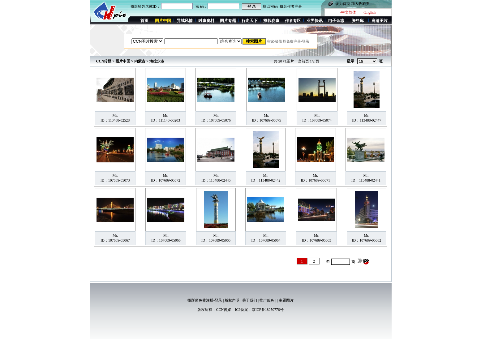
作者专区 (293, 20)
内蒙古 (139, 61)
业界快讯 (315, 20)
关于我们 (249, 300)
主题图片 (286, 300)
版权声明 (232, 300)
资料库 (358, 20)
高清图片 (379, 20)
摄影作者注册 (291, 6)
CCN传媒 (104, 61)
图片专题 (228, 20)
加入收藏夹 (360, 4)
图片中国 (122, 61)
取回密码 (270, 6)
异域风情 (185, 20)
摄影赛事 (271, 20)
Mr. (115, 115)
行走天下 (250, 20)
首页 (144, 20)
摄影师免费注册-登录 (204, 300)
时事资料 (206, 20)
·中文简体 (348, 12)
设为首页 (342, 4)
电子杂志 (336, 20)
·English (369, 12)
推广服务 (267, 300)
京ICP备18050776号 (268, 309)
